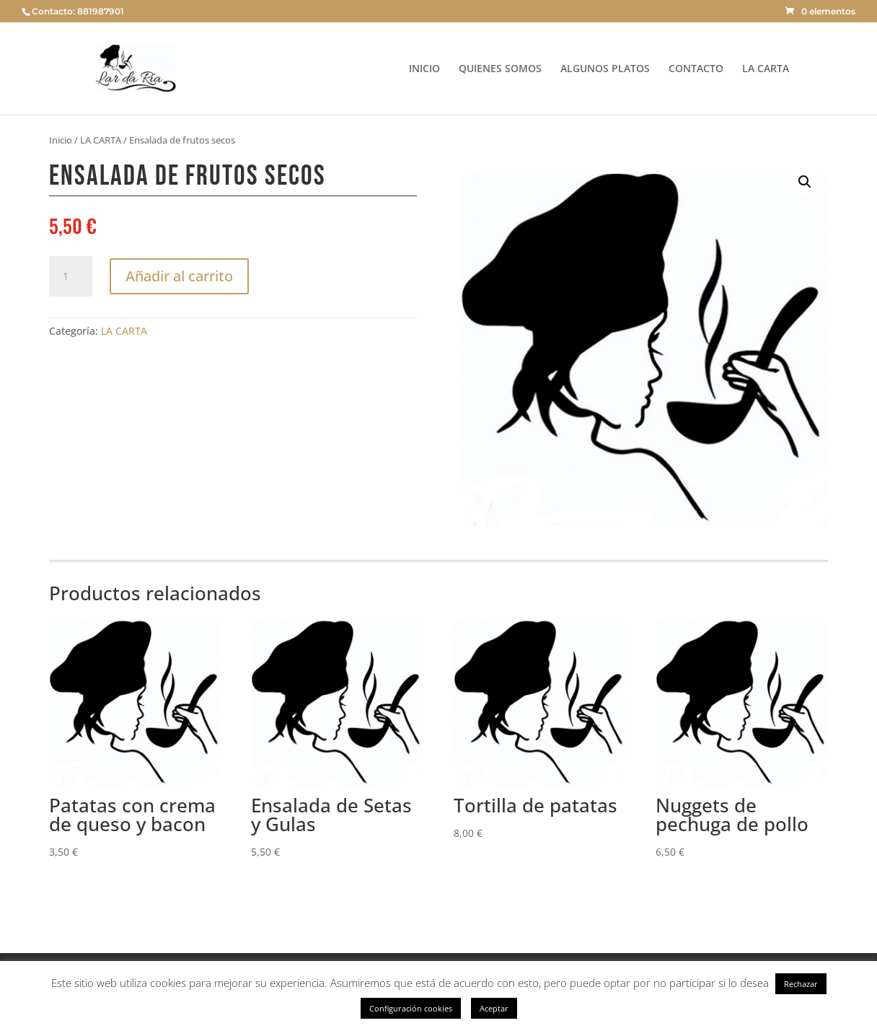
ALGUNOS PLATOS (605, 69)
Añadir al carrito (179, 276)
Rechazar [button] (801, 983)
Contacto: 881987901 (78, 11)
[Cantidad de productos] (70, 276)
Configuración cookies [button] (410, 1008)
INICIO (424, 69)
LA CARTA (765, 69)
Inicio (60, 139)
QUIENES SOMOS (500, 69)
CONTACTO (696, 69)
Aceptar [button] (494, 1008)
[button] (805, 182)
